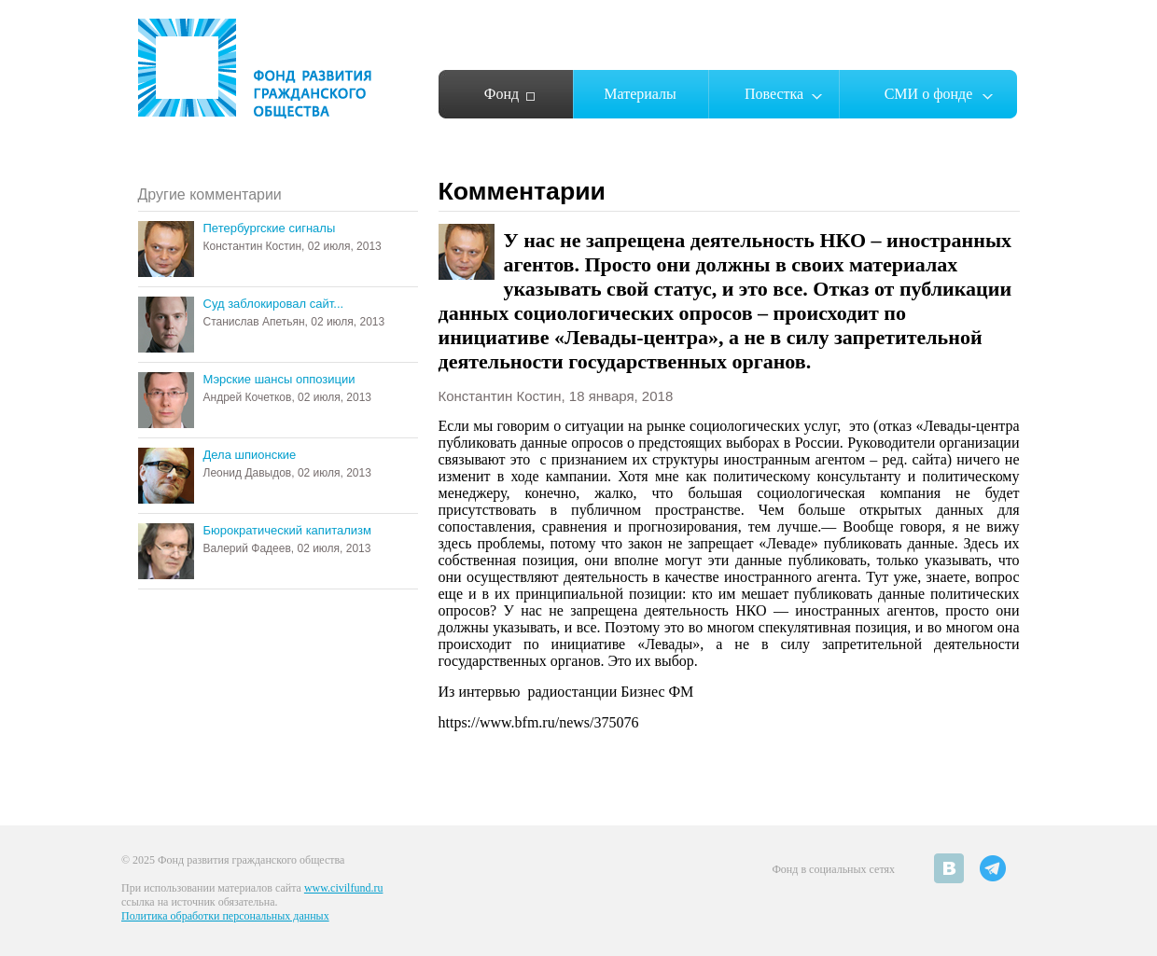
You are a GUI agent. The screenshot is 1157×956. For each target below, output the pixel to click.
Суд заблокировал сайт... (273, 304)
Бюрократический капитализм (287, 530)
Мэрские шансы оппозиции (279, 379)
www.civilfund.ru (343, 887)
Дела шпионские (250, 455)
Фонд (501, 94)
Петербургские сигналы (269, 228)
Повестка (774, 94)
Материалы (640, 94)
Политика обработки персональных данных (225, 915)
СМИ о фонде (929, 94)
